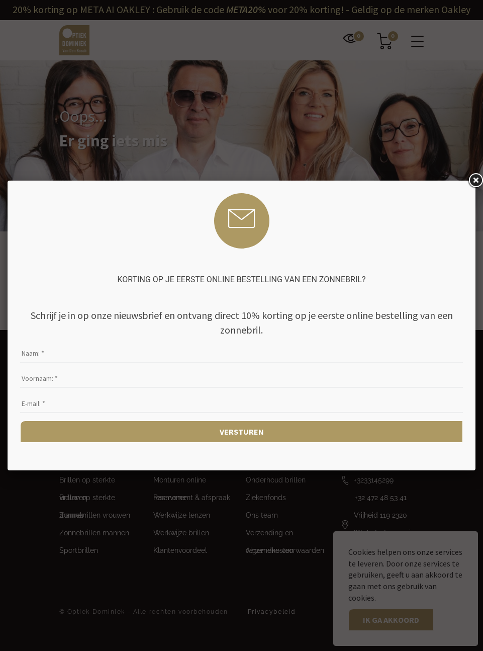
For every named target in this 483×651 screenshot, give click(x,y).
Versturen (242, 432)
